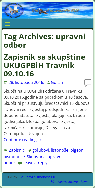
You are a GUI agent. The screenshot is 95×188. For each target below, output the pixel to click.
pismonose (14, 156)
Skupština (36, 156)
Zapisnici (17, 150)
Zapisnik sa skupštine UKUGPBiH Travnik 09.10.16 (44, 65)
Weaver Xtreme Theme (72, 181)
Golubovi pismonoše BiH (37, 177)
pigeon (77, 150)
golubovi (40, 150)
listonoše (59, 150)
